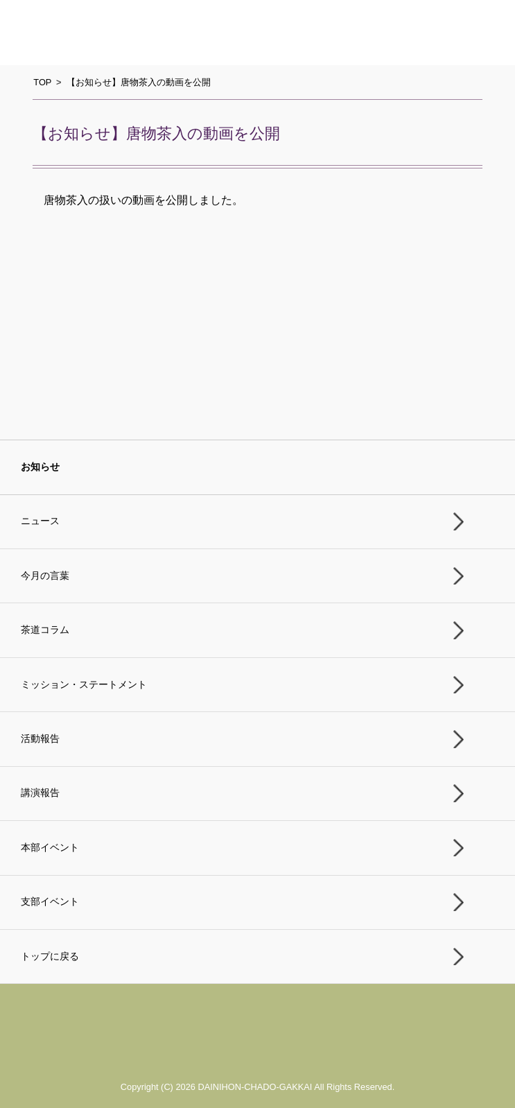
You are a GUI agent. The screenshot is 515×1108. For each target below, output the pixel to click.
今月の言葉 (45, 576)
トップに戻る (50, 956)
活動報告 (40, 739)
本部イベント (50, 847)
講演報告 (40, 793)
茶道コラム (45, 630)
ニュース (40, 521)
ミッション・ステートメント (84, 684)
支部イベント (50, 902)
